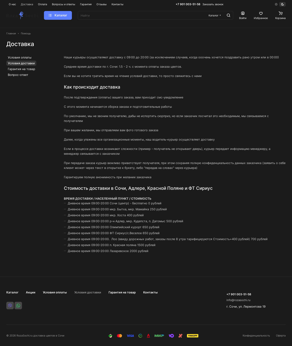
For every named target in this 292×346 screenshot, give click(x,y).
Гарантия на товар (21, 69)
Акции (30, 292)
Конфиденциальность (256, 335)
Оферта (281, 335)
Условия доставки (21, 63)
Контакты (150, 292)
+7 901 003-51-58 (188, 4)
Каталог (12, 292)
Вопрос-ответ (18, 75)
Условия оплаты (19, 57)
